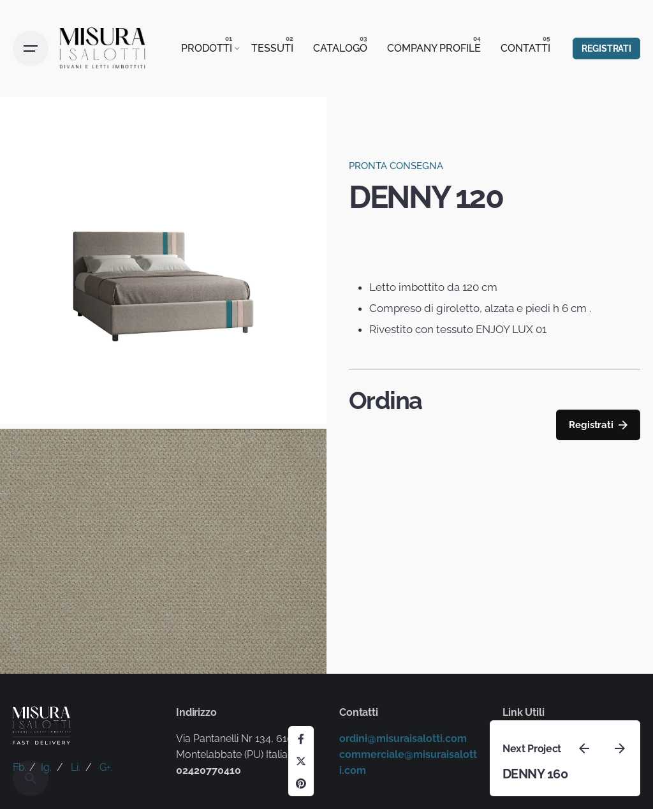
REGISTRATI (606, 48)
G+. (106, 767)
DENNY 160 (535, 774)
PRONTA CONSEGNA (396, 166)
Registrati (598, 425)
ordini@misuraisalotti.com (403, 738)
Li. (75, 767)
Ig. (46, 767)
